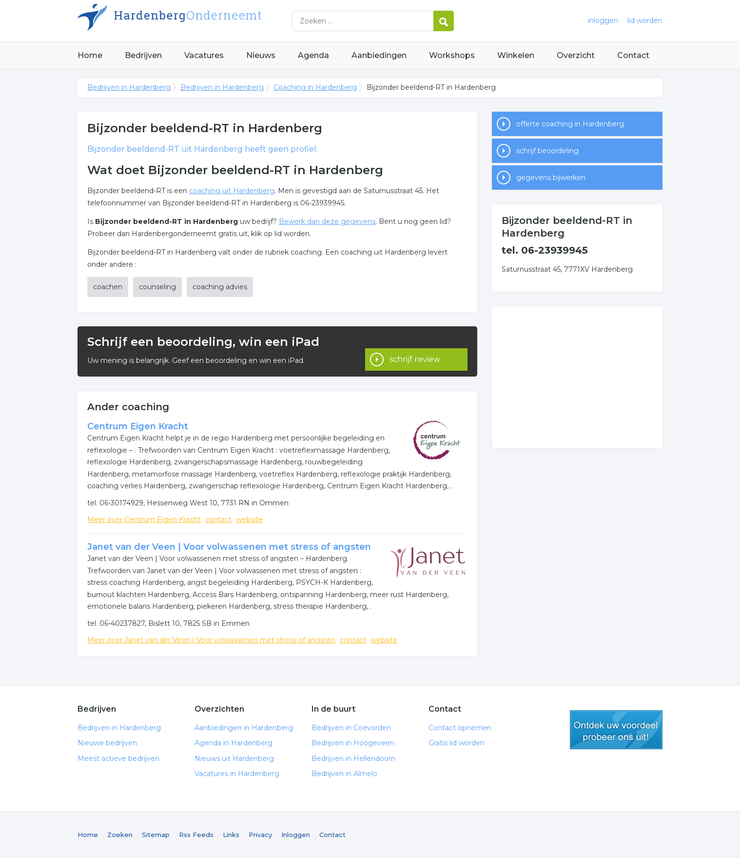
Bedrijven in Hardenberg (199, 20)
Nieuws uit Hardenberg (234, 758)
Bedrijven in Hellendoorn (353, 758)
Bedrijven (143, 55)
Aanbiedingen (379, 55)
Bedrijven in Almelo (344, 773)
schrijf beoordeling (547, 150)
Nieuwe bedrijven (107, 742)
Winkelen (515, 55)
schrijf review (414, 351)
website (249, 519)
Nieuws (260, 55)
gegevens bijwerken (550, 177)
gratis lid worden (616, 729)
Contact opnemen (459, 727)
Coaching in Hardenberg (315, 87)
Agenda (313, 55)
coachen (107, 286)
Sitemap (156, 834)
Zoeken (120, 834)
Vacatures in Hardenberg (237, 773)
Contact (633, 55)
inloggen (603, 20)
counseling (157, 286)
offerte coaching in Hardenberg (570, 124)
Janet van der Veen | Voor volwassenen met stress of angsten (229, 546)
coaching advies (220, 286)
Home (90, 55)
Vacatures (204, 55)
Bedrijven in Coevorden (351, 727)
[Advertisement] (577, 377)
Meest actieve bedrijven (118, 758)
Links (231, 834)
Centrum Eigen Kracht (137, 426)
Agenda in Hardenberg (234, 742)
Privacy (260, 834)
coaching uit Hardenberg (231, 190)
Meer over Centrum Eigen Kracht (144, 519)
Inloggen (295, 834)
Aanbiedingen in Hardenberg (244, 727)
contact (218, 519)
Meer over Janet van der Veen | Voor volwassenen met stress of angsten (211, 640)
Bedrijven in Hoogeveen (353, 742)
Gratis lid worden (456, 742)
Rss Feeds (196, 834)
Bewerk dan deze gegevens (327, 221)
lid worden (644, 20)
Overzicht (576, 55)
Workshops (452, 55)
